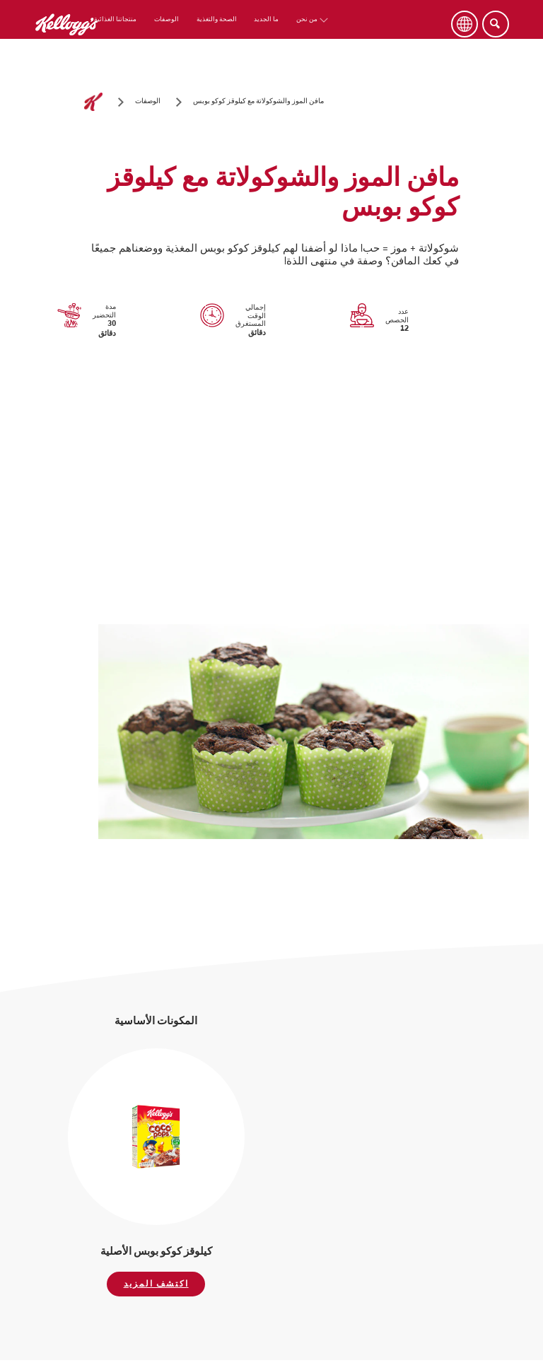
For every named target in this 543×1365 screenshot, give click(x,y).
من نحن (306, 19)
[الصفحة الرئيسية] (93, 102)
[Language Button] (464, 24)
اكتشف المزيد (156, 1283)
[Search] (495, 24)
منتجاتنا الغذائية (115, 19)
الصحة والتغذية (217, 19)
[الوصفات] (147, 102)
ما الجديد (266, 19)
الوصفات (166, 19)
